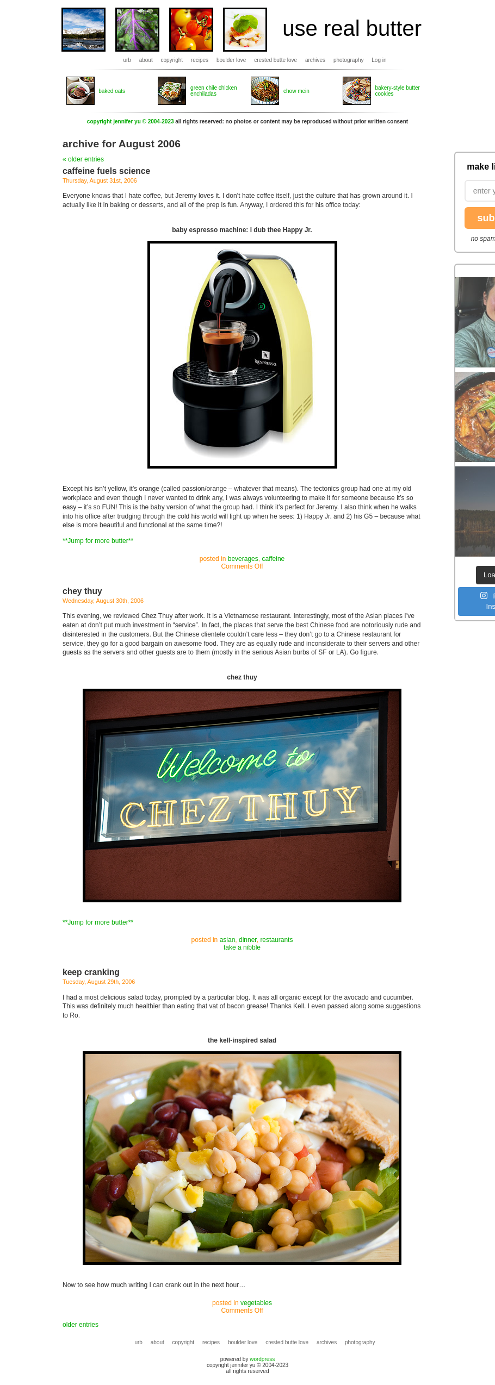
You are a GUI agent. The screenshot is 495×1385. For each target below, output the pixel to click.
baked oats (111, 91)
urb (127, 60)
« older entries (83, 159)
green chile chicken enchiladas (213, 91)
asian (228, 940)
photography (348, 60)
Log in (379, 60)
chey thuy (82, 591)
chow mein (296, 91)
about (146, 60)
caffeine (273, 559)
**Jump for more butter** (98, 541)
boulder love (231, 60)
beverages (243, 559)
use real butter (352, 28)
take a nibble (242, 947)
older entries (80, 1324)
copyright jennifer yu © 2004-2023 (130, 121)
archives (315, 60)
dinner (248, 940)
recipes (199, 60)
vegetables (256, 1303)
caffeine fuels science (106, 171)
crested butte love (275, 60)
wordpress (262, 1359)
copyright (172, 60)
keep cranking (91, 972)
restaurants (276, 940)
